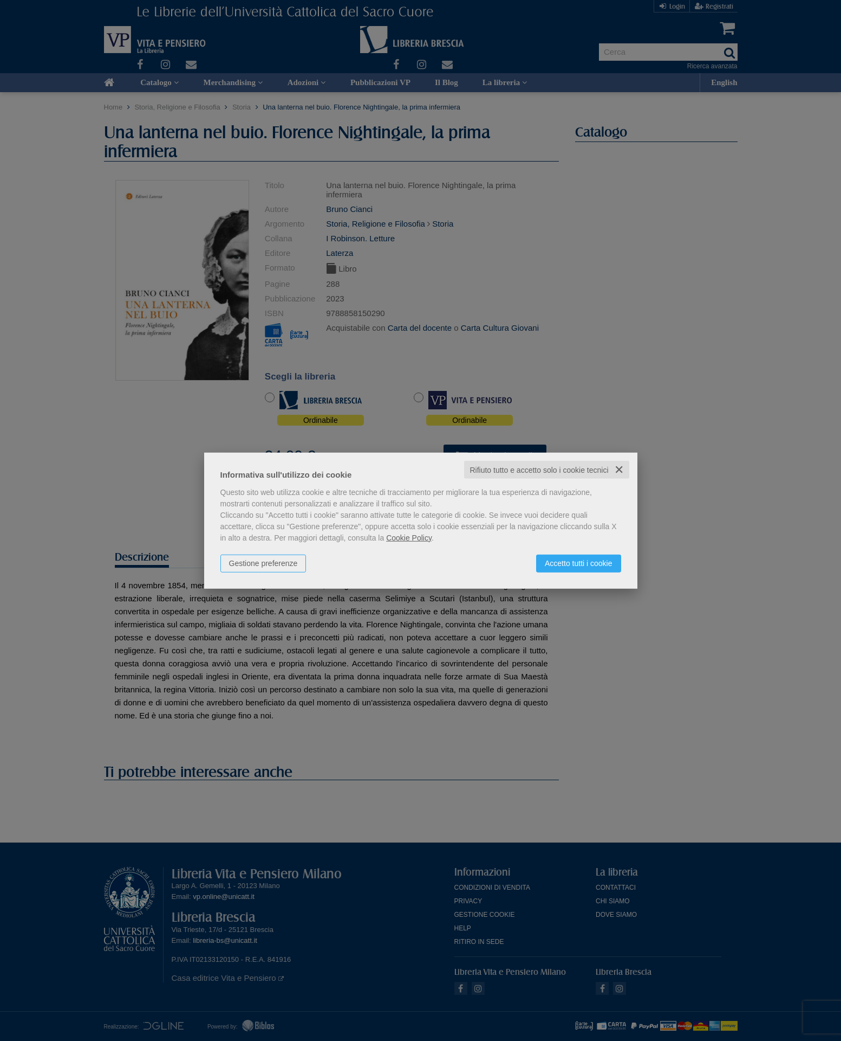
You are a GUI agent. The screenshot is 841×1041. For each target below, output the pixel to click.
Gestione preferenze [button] (263, 562)
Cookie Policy (409, 537)
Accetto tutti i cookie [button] (578, 562)
